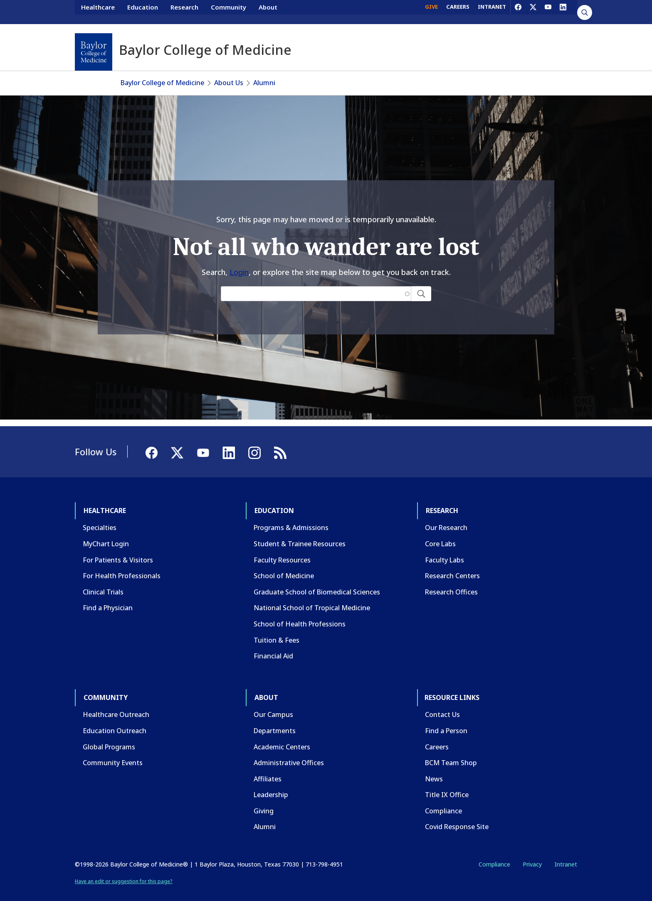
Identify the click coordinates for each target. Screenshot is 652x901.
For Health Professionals (122, 567)
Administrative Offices (289, 754)
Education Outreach (114, 722)
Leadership (271, 786)
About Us (228, 74)
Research (184, 11)
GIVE (431, 11)
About (268, 11)
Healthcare (98, 11)
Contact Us (442, 706)
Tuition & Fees (276, 631)
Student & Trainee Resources (300, 535)
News (434, 770)
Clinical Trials (103, 583)
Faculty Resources (282, 551)
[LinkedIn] (563, 11)
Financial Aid (273, 647)
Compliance (443, 802)
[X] (533, 11)
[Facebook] (518, 11)
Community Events (113, 754)
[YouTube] (548, 11)
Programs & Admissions (291, 519)
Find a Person (446, 722)
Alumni (264, 74)
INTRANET (492, 11)
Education (142, 11)
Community (228, 11)
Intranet (565, 856)
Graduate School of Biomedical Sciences (317, 583)
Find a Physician (108, 599)
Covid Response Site (457, 818)
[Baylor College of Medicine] (93, 52)
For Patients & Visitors (118, 551)
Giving (264, 802)
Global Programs (109, 738)
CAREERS (457, 11)
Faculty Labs (444, 551)
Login (239, 264)
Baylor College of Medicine (162, 74)
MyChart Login (106, 535)
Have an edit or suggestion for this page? (124, 872)
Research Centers (452, 567)
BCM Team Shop (451, 754)
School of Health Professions (300, 615)
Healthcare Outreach (116, 706)
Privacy (532, 856)
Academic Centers (282, 738)
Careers (437, 738)
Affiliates (268, 770)
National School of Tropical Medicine (312, 599)
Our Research (446, 519)
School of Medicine (284, 567)
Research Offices (451, 583)
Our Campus (273, 706)
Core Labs (440, 535)
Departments (275, 722)
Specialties (99, 519)
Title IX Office (447, 786)
